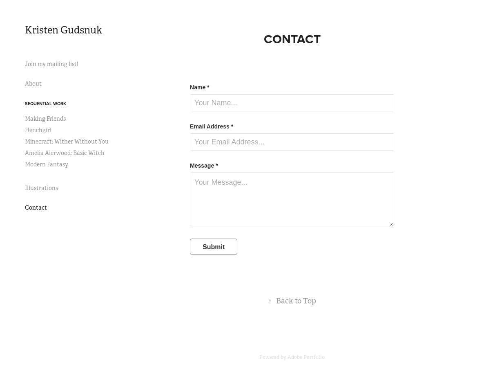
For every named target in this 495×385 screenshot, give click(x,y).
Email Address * (211, 126)
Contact (36, 207)
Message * (204, 165)
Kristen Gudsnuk (63, 30)
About (33, 83)
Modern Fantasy (46, 164)
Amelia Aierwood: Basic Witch (65, 153)
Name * (199, 87)
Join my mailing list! (51, 64)
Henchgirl (38, 130)
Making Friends (45, 118)
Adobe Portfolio (306, 357)
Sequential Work (45, 103)
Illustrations (41, 188)
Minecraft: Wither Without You (67, 141)
